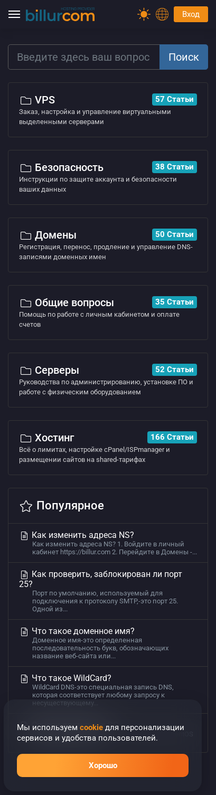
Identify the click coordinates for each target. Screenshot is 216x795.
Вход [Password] (191, 14)
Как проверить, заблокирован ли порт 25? (108, 591)
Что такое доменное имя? (108, 643)
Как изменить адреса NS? (108, 543)
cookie (91, 727)
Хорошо (103, 765)
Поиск (183, 57)
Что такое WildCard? (108, 690)
